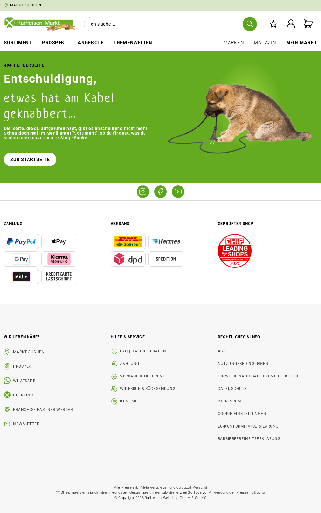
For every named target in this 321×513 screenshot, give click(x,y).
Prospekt (23, 366)
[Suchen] (250, 24)
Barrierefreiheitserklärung (249, 439)
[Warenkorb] (308, 24)
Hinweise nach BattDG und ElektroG (258, 376)
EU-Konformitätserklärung (248, 426)
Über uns (23, 395)
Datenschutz (232, 388)
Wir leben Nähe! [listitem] (21, 337)
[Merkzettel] (273, 24)
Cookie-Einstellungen (242, 414)
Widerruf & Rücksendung (147, 388)
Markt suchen (29, 352)
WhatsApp (24, 381)
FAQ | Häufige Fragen (143, 351)
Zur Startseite (30, 159)
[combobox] (169, 24)
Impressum (229, 401)
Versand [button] (120, 223)
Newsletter (26, 424)
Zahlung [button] (13, 223)
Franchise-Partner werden (43, 409)
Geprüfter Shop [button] (236, 223)
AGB (222, 351)
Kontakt (129, 401)
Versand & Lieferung (143, 376)
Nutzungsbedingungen (243, 363)
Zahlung (129, 363)
